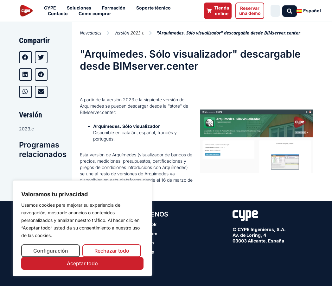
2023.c (26, 128)
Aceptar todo (82, 263)
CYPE (51, 8)
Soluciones (80, 8)
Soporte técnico (155, 8)
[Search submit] (290, 10)
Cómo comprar (96, 13)
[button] (25, 57)
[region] (82, 228)
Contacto (59, 13)
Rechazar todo (111, 251)
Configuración (50, 251)
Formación (115, 8)
